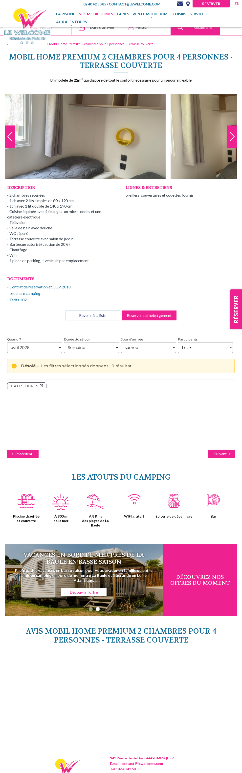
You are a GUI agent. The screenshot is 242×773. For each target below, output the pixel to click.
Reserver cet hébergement (149, 315)
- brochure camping (23, 293)
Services (198, 14)
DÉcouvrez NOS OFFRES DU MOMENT (200, 580)
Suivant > (222, 454)
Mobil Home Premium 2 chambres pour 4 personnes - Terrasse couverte (101, 44)
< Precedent (21, 454)
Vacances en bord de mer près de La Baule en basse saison (83, 558)
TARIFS (122, 14)
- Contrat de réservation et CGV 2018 (39, 286)
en (237, 3)
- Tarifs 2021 (18, 299)
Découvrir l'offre (84, 592)
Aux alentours (71, 22)
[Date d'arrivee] (95, 27)
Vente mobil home (151, 14)
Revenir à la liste (92, 315)
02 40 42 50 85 (95, 4)
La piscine (65, 14)
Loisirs (179, 14)
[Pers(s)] (144, 27)
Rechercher (203, 27)
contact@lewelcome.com (134, 4)
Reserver (211, 3)
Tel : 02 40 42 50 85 (125, 769)
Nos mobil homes (96, 14)
